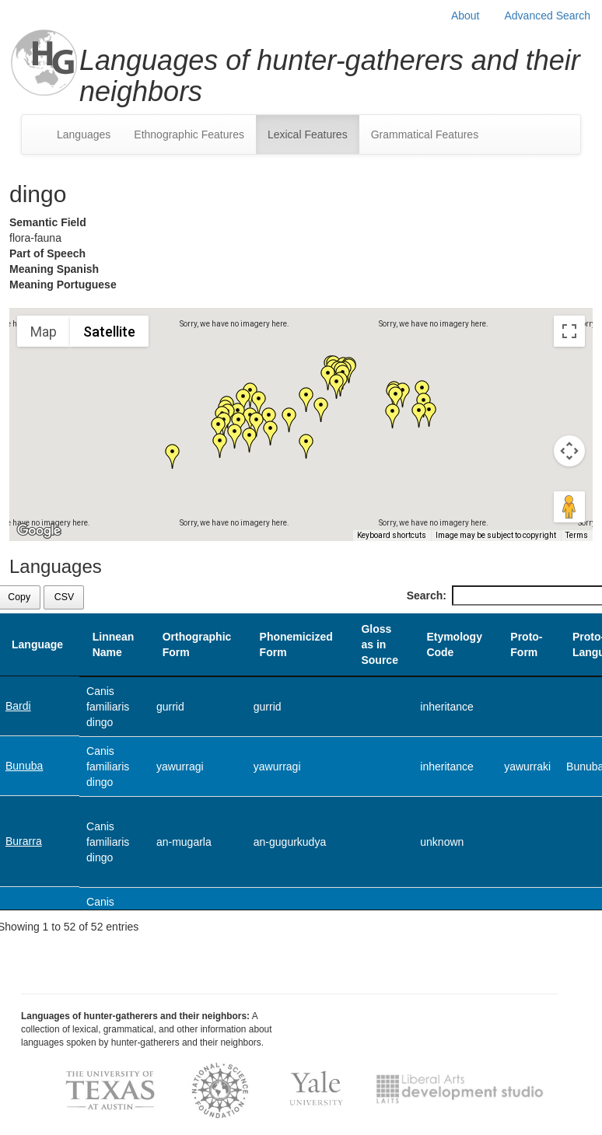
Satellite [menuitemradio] (109, 331)
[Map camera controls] (569, 450)
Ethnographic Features (189, 134)
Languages (83, 134)
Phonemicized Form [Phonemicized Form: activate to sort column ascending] (296, 644)
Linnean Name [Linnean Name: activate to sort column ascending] (114, 644)
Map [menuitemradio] (43, 331)
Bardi (18, 706)
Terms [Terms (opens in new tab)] (576, 535)
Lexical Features (308, 134)
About (465, 15)
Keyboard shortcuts (391, 535)
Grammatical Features (424, 134)
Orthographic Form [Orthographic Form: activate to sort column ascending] (197, 644)
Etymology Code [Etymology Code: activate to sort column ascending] (454, 644)
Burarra (23, 841)
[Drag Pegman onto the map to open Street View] (569, 506)
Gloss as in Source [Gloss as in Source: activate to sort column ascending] (379, 644)
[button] (256, 424)
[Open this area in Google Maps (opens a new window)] (39, 531)
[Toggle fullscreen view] (569, 331)
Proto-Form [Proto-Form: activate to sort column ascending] (526, 644)
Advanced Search (547, 15)
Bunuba (24, 766)
